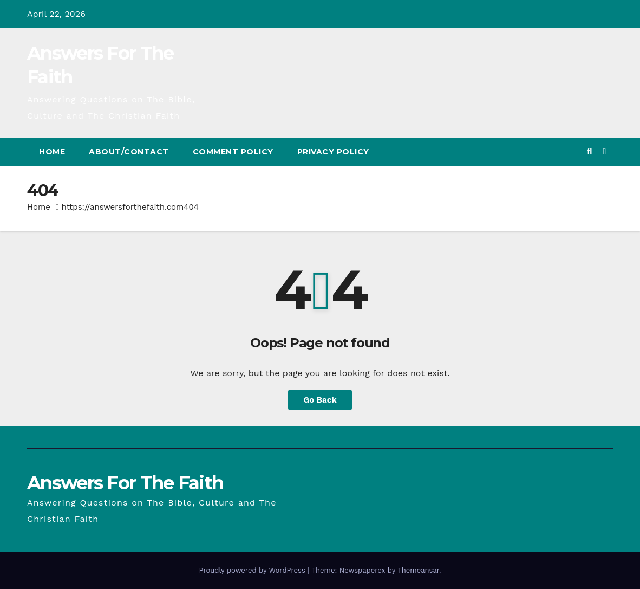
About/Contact (129, 152)
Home (52, 152)
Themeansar (418, 570)
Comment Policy (233, 152)
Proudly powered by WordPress (253, 570)
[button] (589, 151)
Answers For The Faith (125, 482)
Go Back (320, 400)
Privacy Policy (333, 152)
